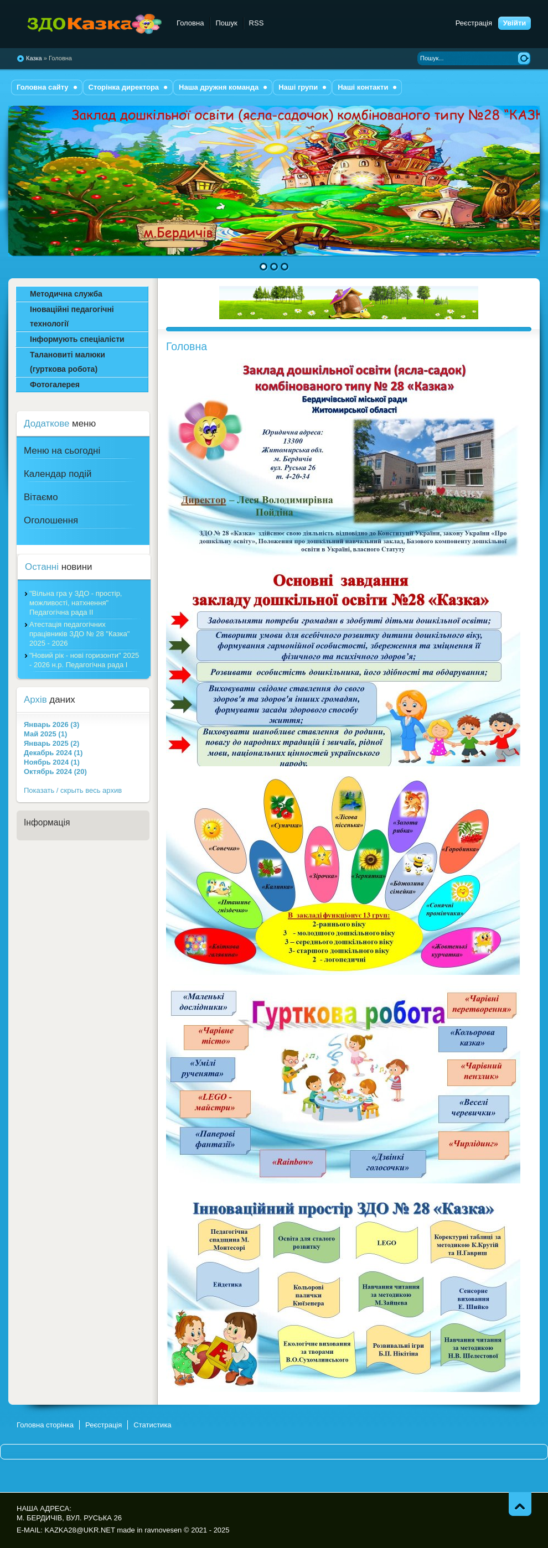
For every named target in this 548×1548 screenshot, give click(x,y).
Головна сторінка (45, 1425)
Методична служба (66, 293)
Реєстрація (474, 23)
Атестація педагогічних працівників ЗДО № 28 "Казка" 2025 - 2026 (79, 633)
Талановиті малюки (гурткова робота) (67, 361)
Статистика (152, 1425)
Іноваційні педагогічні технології (72, 316)
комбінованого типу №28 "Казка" (90, 25)
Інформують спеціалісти (77, 339)
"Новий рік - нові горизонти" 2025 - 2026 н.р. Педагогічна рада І (84, 660)
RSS (256, 23)
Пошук (226, 23)
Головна (190, 23)
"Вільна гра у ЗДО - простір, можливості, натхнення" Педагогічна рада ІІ (75, 602)
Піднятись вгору (520, 1504)
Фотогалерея (55, 384)
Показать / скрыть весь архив (73, 790)
